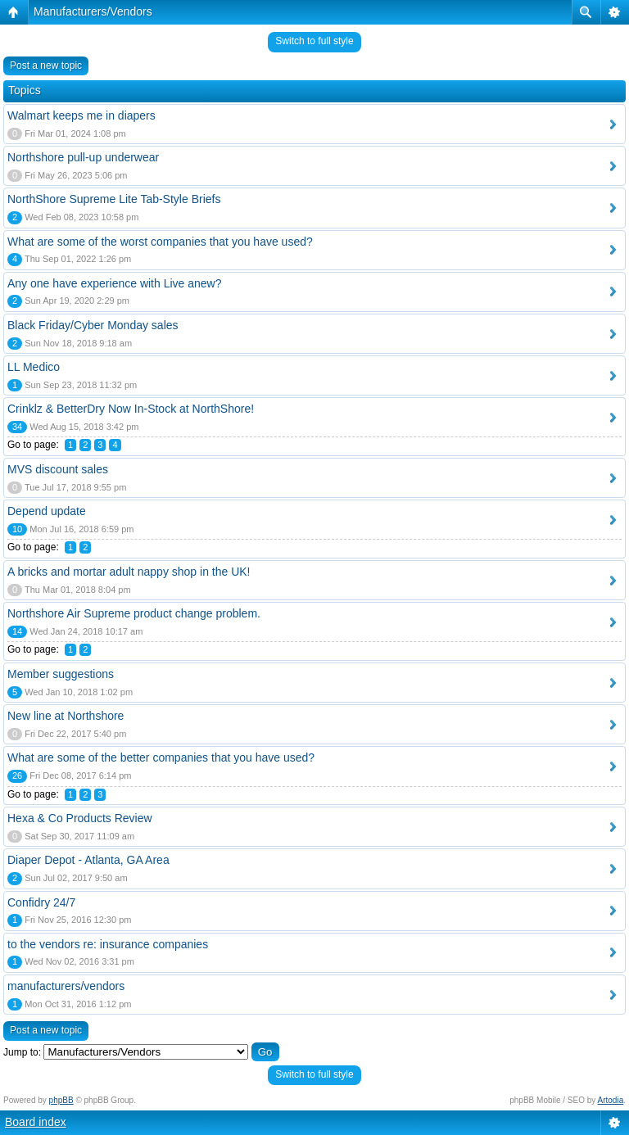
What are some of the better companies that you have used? (160, 757)
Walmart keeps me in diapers (81, 115)
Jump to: (22, 1052)
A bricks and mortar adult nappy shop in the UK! (129, 571)
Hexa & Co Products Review (79, 818)
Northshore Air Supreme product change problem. (133, 613)
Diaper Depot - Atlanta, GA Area (88, 859)
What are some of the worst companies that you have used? (160, 241)
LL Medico (33, 366)
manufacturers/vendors (65, 986)
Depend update (46, 511)
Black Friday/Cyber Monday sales (93, 325)
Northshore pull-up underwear (83, 157)
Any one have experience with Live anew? (114, 283)
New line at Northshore (65, 715)
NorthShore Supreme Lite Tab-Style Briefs (113, 199)
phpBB (61, 1100)
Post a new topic (46, 65)
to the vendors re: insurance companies (107, 944)
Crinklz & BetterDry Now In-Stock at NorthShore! (130, 408)
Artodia (611, 1100)
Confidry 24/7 (41, 902)
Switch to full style (314, 41)
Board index (35, 1121)
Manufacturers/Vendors (93, 11)
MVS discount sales (57, 469)
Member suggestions (60, 674)
